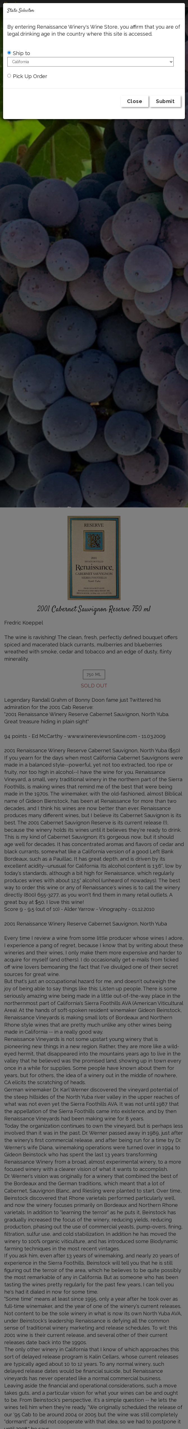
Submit (165, 101)
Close (134, 101)
